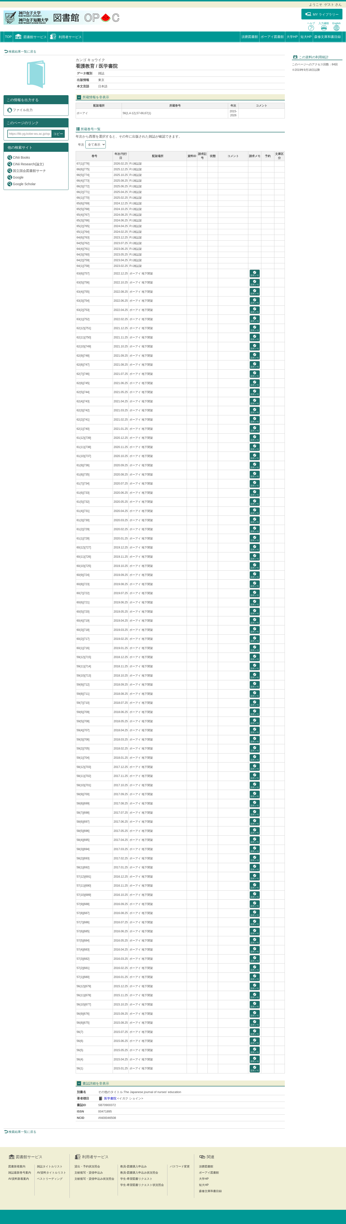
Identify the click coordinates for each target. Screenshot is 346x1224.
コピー (58, 134)
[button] (30, 37)
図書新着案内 (16, 1166)
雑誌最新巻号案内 (19, 1172)
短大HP (306, 37)
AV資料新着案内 (18, 1178)
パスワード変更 (180, 1166)
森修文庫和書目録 (327, 37)
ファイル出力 (20, 110)
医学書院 (110, 1098)
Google (15, 177)
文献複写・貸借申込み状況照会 (94, 1178)
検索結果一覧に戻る (20, 51)
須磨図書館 (249, 37)
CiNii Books (18, 157)
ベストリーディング (50, 1178)
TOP (8, 37)
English (336, 26)
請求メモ (254, 274)
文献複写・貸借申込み (88, 1172)
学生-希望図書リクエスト (136, 1178)
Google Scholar (21, 183)
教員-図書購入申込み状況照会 (139, 1172)
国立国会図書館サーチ (26, 170)
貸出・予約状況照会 (87, 1166)
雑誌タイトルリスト (50, 1166)
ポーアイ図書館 (272, 37)
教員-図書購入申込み (133, 1166)
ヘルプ (311, 26)
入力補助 (323, 26)
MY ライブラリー (322, 14)
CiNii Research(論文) (25, 163)
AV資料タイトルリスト (51, 1172)
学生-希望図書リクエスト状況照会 (142, 1185)
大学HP (292, 37)
